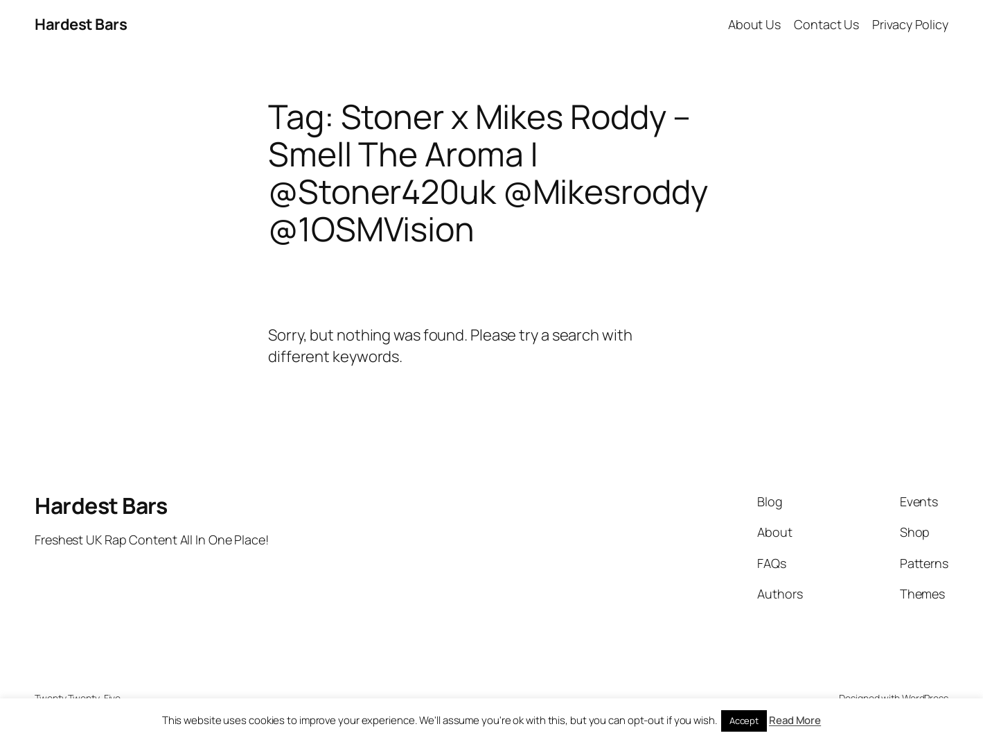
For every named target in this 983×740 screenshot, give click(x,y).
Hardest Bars (81, 24)
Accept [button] (744, 720)
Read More (795, 720)
